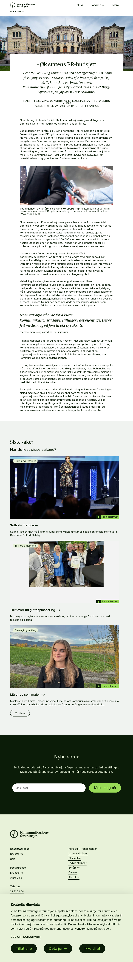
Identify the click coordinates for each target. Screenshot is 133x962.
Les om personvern (26, 937)
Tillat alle (24, 948)
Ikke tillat (92, 948)
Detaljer (56, 948)
